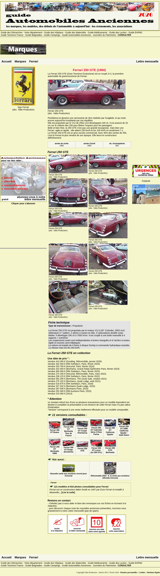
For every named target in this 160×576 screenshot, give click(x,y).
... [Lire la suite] (67, 492)
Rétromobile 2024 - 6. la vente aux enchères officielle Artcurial (110, 476)
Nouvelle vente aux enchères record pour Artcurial (68, 473)
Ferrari (33, 61)
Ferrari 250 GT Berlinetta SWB (54, 449)
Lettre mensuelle (147, 61)
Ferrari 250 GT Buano (54, 430)
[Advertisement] (103, 51)
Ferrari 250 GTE (82, 448)
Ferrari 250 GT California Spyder (110, 430)
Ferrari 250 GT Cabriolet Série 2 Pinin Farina (96, 430)
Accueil (7, 61)
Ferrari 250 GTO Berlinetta (110, 449)
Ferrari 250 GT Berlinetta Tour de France (68, 430)
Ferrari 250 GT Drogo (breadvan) (68, 448)
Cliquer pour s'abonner (23, 202)
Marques (20, 61)
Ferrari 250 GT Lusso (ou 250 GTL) (96, 449)
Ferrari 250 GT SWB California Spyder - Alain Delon (124, 429)
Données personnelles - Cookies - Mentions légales (140, 572)
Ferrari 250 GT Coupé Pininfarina (82, 429)
